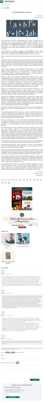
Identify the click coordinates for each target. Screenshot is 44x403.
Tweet (2, 7)
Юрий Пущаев (40, 15)
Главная (2, 4)
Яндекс (11, 352)
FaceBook (7, 352)
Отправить (35, 379)
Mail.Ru (13, 352)
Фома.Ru (41, 17)
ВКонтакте (9, 352)
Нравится (5, 7)
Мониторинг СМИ (7, 4)
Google (15, 352)
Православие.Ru (14, 349)
